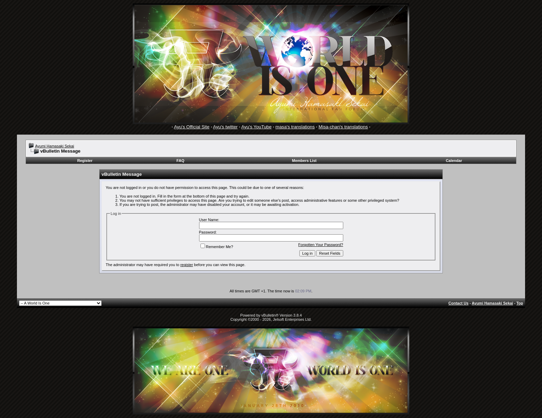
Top (519, 303)
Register (85, 160)
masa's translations (295, 126)
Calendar (454, 160)
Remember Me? (216, 247)
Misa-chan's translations (343, 126)
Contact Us (458, 303)
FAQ (181, 160)
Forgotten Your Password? (320, 245)
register (186, 265)
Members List (304, 160)
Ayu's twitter (225, 126)
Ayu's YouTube (256, 126)
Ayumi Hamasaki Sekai (54, 146)
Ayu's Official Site (191, 126)
